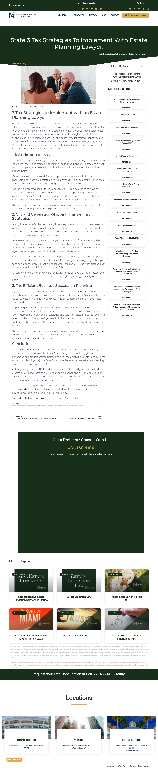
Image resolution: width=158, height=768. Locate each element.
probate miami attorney (39, 648)
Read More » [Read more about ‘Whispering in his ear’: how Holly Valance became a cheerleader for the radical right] (127, 313)
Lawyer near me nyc (101, 661)
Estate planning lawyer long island (30, 661)
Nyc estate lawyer (133, 661)
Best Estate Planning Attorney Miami (69, 645)
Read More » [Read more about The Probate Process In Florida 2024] (127, 203)
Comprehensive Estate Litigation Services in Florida (31, 596)
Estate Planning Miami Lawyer (30, 644)
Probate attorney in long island (33, 663)
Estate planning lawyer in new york (138, 660)
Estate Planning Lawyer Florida (66, 644)
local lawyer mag (89, 647)
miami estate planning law (43, 654)
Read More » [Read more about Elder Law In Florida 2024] (127, 216)
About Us (63, 12)
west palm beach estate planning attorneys (105, 650)
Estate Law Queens (59, 658)
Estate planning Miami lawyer (28, 104)
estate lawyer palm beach (85, 653)
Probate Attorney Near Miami (15, 645)
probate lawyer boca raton (116, 651)
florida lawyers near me (19, 654)
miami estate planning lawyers (56, 654)
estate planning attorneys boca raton (17, 650)
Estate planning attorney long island (136, 658)
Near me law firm (124, 661)
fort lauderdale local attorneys (31, 654)
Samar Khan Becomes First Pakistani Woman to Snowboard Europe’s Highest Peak (127, 268)
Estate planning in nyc (64, 660)
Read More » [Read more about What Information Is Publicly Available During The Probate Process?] (127, 259)
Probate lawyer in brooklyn (83, 663)
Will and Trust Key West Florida (72, 647)
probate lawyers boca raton (103, 651)
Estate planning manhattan (80, 661)
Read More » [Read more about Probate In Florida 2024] (127, 229)
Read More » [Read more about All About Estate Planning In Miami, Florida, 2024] (127, 146)
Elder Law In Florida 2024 (127, 210)
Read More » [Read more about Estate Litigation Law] (127, 118)
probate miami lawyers (49, 648)
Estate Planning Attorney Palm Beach (125, 645)
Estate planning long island (68, 661)
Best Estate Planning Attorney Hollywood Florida (88, 645)
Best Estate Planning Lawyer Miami (54, 645)
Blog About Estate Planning (88, 51)
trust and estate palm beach (102, 654)
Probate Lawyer (26, 12)
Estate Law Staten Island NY (15, 658)
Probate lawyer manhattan (130, 663)
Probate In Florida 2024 (127, 223)
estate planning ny (94, 658)
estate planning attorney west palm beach (68, 650)
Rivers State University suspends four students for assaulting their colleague (126, 286)
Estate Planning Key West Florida (58, 647)
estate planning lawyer (30, 237)
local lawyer (81, 647)
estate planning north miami (129, 653)
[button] (142, 63)
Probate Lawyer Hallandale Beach (95, 644)
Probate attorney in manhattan (46, 663)
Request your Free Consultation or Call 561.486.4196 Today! (79, 671)
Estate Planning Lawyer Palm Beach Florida (107, 645)
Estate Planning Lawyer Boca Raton (31, 763)
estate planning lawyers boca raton (123, 648)
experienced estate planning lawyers (32, 386)
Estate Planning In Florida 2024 (127, 236)
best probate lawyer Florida (58, 653)
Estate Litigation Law (127, 112)
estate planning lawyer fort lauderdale (99, 653)
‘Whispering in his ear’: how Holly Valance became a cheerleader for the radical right (127, 304)
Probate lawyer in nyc (119, 663)
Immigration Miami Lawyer (139, 645)
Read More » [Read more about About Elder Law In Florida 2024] (127, 131)
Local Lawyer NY (104, 766)
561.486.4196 (81, 445)
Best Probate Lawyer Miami (40, 645)
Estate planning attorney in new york (107, 658)
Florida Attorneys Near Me (34, 647)
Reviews (93, 13)
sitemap (123, 766)
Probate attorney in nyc (71, 663)
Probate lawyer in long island (95, 663)
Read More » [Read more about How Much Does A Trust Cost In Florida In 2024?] (127, 190)
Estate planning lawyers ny (56, 661)
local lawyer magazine (98, 647)
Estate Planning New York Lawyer (16, 644)
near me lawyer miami (59, 648)
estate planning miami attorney (26, 648)
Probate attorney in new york (60, 663)
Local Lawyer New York (85, 658)
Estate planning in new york (53, 660)
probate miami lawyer (78, 654)
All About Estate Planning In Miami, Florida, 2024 (31, 635)
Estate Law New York (38, 658)
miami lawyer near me (68, 654)
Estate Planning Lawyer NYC (43, 644)
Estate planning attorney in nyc (121, 658)
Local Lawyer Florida (23, 647)
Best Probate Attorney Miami (28, 645)
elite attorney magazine (128, 647)
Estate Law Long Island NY (48, 658)
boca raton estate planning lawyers (21, 651)
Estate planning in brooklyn (40, 660)
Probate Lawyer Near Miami (108, 644)
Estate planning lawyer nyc (44, 661)
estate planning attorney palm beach (50, 650)
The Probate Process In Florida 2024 (127, 197)
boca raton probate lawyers (35, 651)
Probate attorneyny (141, 661)
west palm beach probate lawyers (63, 651)
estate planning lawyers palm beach (107, 648)
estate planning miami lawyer (139, 647)
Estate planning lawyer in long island (106, 660)
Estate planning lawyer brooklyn (76, 660)
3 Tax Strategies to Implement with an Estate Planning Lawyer (127, 72)
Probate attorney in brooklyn (20, 663)
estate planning (61, 347)
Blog (104, 13)
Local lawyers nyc (116, 661)
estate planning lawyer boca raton (91, 648)
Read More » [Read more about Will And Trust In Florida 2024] (127, 159)
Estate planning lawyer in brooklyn (90, 660)
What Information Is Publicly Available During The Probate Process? (127, 251)
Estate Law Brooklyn (67, 658)
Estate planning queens (91, 661)
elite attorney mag (119, 647)
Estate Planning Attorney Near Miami (138, 644)
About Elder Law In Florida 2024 (127, 125)
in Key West (26, 13)
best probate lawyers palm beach (72, 653)
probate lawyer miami (69, 648)
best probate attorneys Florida (45, 653)
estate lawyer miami (78, 648)
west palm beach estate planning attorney (124, 650)
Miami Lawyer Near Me (54, 644)
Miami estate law (112, 654)
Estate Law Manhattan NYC (27, 658)
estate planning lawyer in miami (116, 653)
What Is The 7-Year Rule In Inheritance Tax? (126, 635)
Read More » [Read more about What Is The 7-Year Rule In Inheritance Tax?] (127, 175)
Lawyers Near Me (92, 766)
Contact (115, 13)
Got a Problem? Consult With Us (127, 78)
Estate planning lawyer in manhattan (123, 660)
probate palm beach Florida (89, 654)
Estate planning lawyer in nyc (15, 661)
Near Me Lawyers (83, 644)
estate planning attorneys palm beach (34, 650)
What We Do (79, 13)
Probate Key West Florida (45, 647)
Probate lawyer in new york (108, 663)
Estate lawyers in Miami (121, 654)
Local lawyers (109, 661)
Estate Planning (19, 61)
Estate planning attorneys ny (28, 660)
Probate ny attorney (140, 663)
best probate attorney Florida (32, 653)
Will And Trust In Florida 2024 (127, 153)
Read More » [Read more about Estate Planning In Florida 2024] (127, 242)
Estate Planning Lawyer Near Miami (122, 644)
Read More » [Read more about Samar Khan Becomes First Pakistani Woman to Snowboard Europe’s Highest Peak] (127, 277)
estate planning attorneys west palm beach (86, 650)
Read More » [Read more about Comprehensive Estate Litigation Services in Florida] (127, 105)
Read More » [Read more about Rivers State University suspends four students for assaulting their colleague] (127, 295)
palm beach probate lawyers (78, 651)
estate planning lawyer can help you (62, 177)
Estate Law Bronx (76, 658)
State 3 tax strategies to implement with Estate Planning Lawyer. (47, 395)
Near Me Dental (76, 644)
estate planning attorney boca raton (139, 648)
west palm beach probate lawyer (49, 651)
